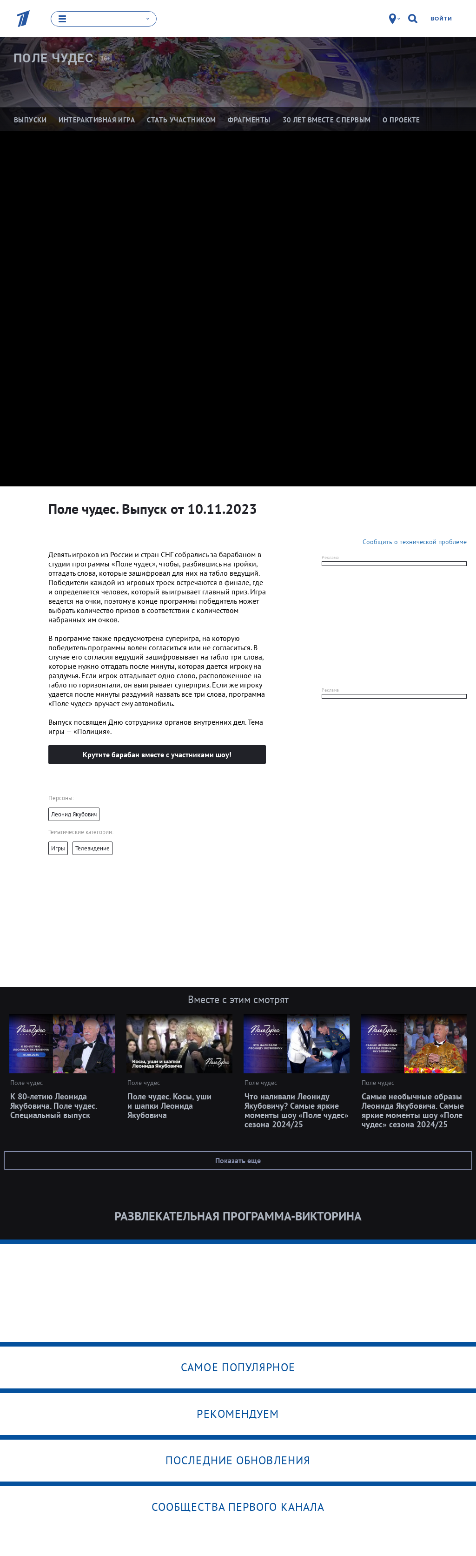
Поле (53, 58)
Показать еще (238, 1160)
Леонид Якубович (74, 814)
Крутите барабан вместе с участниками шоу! (157, 754)
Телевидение (92, 848)
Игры (58, 848)
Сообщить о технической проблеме (415, 541)
